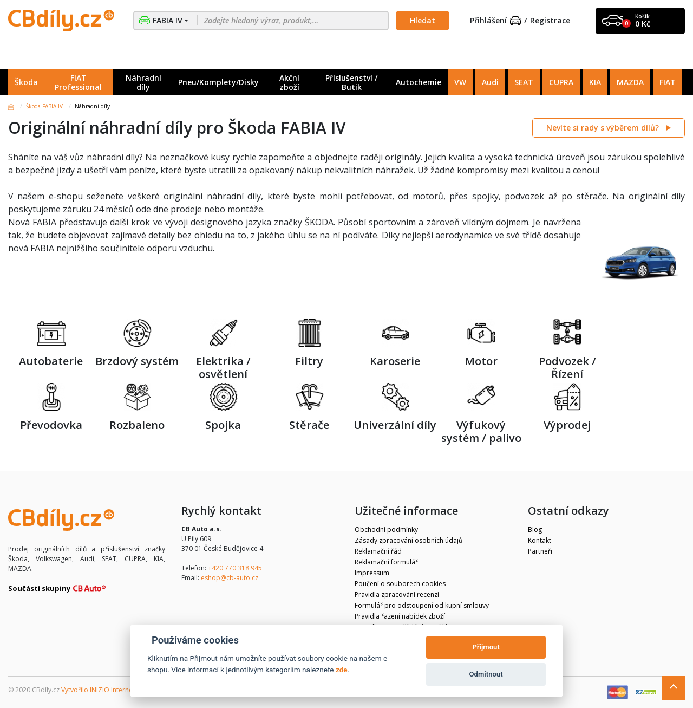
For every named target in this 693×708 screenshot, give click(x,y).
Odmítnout (486, 674)
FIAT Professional (78, 82)
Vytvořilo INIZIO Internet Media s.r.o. (116, 689)
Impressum (372, 572)
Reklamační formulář (386, 562)
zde (342, 669)
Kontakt (539, 540)
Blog (535, 529)
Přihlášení (495, 20)
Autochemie (418, 82)
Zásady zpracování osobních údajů (408, 540)
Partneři (540, 551)
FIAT (667, 82)
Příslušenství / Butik (351, 82)
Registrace (550, 20)
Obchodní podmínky (386, 529)
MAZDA (630, 82)
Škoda (26, 82)
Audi (490, 82)
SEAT (523, 82)
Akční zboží (289, 82)
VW (460, 82)
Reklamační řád (378, 551)
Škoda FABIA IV (44, 106)
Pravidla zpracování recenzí (397, 594)
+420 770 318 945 (235, 568)
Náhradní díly (143, 82)
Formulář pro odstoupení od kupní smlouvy (422, 605)
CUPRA (561, 82)
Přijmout (485, 647)
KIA (595, 82)
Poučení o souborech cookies (400, 583)
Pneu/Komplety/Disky (218, 82)
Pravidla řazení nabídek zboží (400, 616)
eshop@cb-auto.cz (229, 577)
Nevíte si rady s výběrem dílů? (603, 127)
